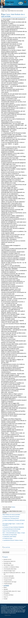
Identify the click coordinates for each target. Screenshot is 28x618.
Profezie (3, 9)
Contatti (5, 598)
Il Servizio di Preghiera (9, 578)
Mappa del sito (7, 615)
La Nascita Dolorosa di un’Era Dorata (11, 529)
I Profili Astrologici (8, 583)
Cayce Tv (6, 596)
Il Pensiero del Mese (8, 595)
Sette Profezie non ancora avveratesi (11, 514)
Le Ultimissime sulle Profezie (9, 536)
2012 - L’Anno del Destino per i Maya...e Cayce (13, 532)
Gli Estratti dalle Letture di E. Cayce (12, 591)
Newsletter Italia (7, 563)
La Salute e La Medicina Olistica (11, 567)
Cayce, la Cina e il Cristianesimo (10, 531)
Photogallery (6, 593)
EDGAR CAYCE (7, 559)
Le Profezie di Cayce (7, 538)
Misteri (5, 587)
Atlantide (6, 589)
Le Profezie (6, 585)
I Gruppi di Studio (8, 580)
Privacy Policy (3, 605)
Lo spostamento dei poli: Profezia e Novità (12, 540)
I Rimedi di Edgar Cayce (9, 570)
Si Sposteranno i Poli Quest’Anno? (10, 518)
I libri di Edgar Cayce (8, 565)
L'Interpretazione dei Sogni (10, 581)
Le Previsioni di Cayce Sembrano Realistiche (13, 527)
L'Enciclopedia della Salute (10, 568)
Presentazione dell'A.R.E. (10, 561)
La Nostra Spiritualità (9, 576)
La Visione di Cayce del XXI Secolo (10, 516)
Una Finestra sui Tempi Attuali (9, 534)
